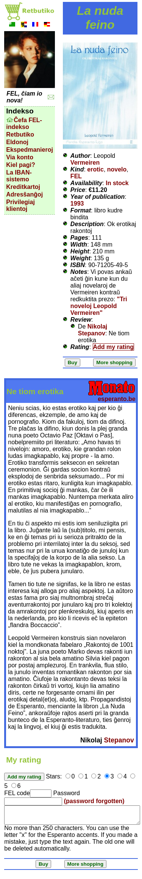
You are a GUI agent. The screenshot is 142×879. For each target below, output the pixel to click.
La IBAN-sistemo (19, 175)
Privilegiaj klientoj (20, 205)
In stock (117, 183)
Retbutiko (20, 134)
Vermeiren (85, 162)
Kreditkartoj (23, 187)
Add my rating (113, 347)
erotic (95, 169)
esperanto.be (117, 399)
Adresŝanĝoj (24, 194)
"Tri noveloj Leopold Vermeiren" (98, 306)
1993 (77, 203)
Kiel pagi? (20, 165)
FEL (76, 176)
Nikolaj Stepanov (92, 330)
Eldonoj (17, 142)
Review (80, 319)
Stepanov (119, 740)
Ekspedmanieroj (29, 149)
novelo (117, 169)
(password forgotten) (94, 801)
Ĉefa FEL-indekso (24, 123)
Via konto (19, 157)
